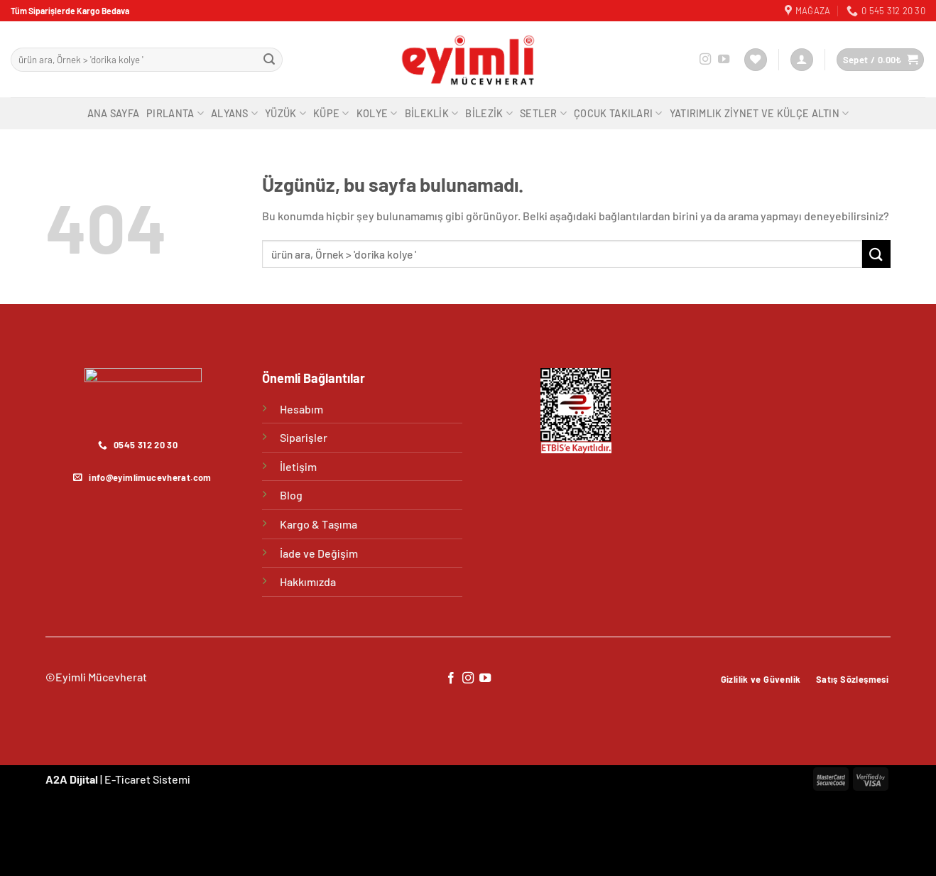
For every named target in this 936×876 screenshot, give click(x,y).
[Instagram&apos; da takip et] (705, 59)
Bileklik (432, 113)
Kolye (377, 113)
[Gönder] (269, 60)
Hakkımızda (308, 581)
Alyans (234, 113)
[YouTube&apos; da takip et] (723, 59)
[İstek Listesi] (755, 60)
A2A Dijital (71, 779)
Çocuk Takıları (618, 113)
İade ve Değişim (319, 553)
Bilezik (489, 113)
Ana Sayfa (113, 113)
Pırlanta (175, 113)
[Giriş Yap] (801, 60)
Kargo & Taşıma (318, 524)
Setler (543, 113)
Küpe (331, 113)
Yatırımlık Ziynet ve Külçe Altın (759, 113)
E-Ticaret (127, 779)
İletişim (298, 466)
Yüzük (285, 113)
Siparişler (303, 437)
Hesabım (301, 409)
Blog (291, 495)
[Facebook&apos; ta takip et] (450, 678)
